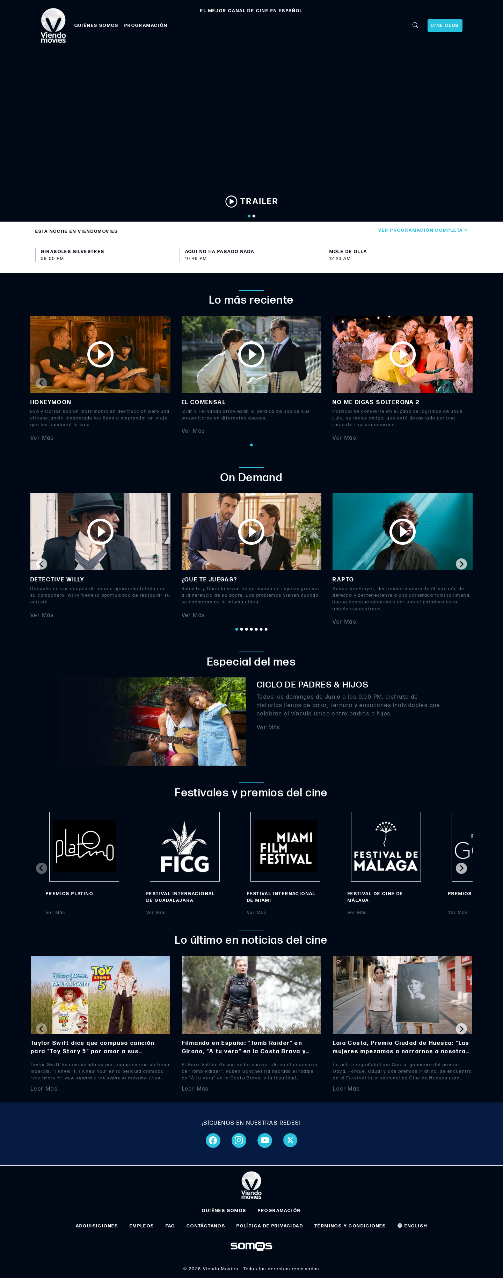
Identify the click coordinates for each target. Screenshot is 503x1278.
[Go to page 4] (251, 629)
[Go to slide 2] (254, 216)
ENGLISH (413, 1226)
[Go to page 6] (261, 629)
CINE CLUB (445, 25)
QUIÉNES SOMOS (96, 25)
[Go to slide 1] (249, 216)
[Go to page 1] (251, 445)
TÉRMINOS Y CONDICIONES (350, 1226)
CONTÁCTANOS (206, 1226)
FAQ (170, 1226)
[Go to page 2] (241, 629)
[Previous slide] (41, 383)
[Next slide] (461, 383)
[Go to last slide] (41, 564)
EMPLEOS (142, 1226)
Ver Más (42, 437)
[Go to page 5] (256, 629)
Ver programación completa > (423, 230)
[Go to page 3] (246, 629)
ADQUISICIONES (97, 1226)
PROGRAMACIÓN (146, 25)
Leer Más (44, 1089)
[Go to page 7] (266, 629)
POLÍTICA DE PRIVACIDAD (269, 1226)
